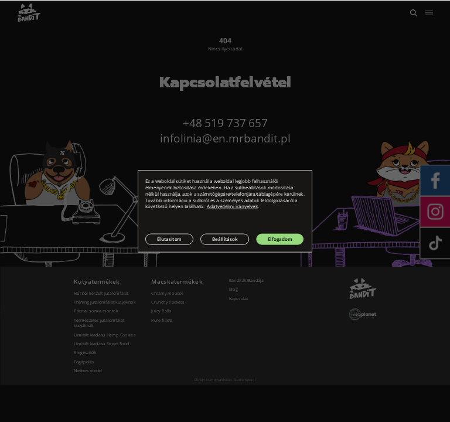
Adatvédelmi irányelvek (232, 206)
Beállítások (225, 239)
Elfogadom (280, 239)
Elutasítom (169, 239)
